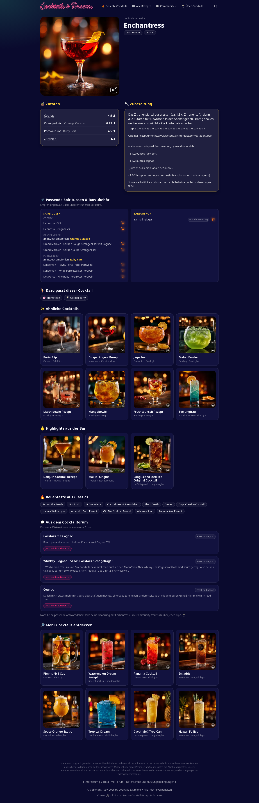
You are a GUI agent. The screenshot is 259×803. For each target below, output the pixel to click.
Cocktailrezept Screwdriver (122, 504)
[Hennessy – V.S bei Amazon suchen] (122, 223)
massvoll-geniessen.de (129, 774)
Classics (140, 18)
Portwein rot (52, 131)
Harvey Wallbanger (54, 511)
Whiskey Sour (145, 511)
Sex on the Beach (53, 504)
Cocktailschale (133, 32)
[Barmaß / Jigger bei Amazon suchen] (213, 219)
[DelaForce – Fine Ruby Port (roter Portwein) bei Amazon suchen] (122, 276)
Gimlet (168, 504)
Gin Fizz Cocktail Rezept (117, 511)
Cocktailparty (76, 298)
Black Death (152, 504)
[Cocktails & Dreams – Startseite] (66, 6)
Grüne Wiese (93, 504)
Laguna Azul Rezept (170, 511)
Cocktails (129, 18)
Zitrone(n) (50, 139)
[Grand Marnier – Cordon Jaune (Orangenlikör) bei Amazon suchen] (122, 249)
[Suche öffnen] (215, 6)
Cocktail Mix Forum (112, 781)
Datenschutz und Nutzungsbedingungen (150, 781)
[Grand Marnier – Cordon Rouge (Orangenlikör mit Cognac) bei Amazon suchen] (122, 243)
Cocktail (150, 32)
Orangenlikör (53, 123)
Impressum (91, 781)
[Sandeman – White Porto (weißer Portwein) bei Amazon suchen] (122, 270)
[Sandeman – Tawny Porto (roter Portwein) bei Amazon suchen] (122, 264)
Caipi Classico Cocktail (192, 504)
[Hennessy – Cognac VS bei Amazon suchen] (122, 229)
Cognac (49, 116)
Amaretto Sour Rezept (84, 511)
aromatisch (51, 298)
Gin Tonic (74, 504)
